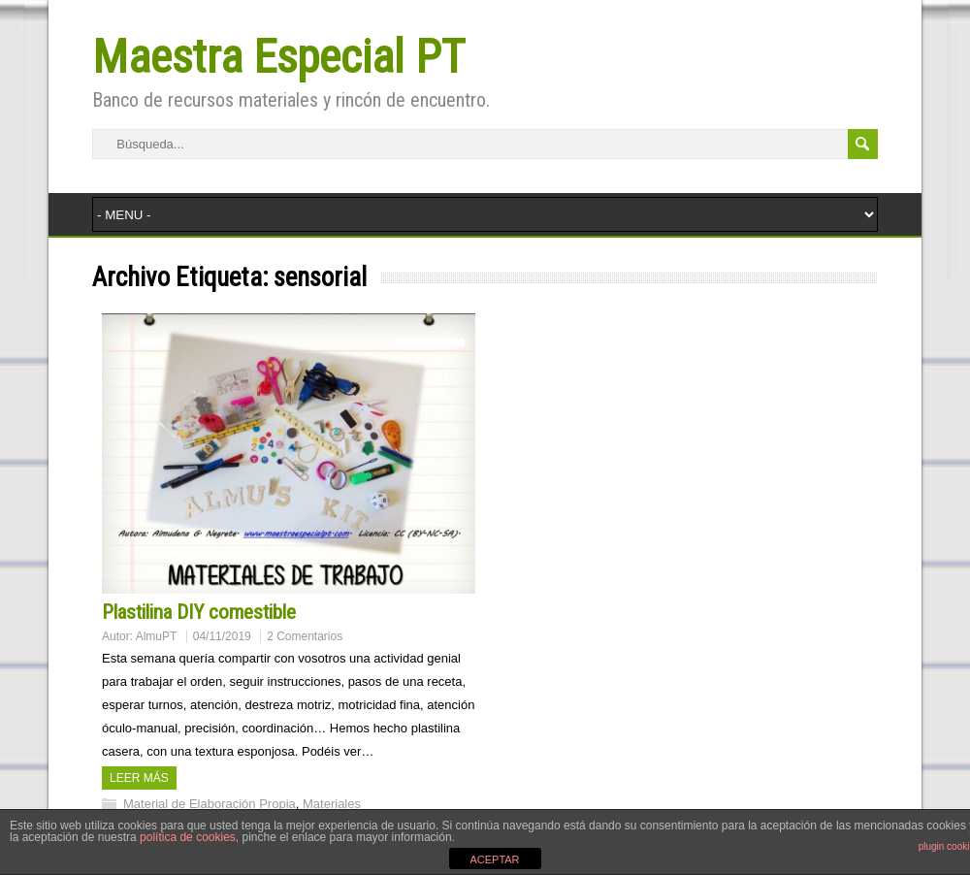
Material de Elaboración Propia (209, 803)
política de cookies (188, 837)
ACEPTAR (494, 859)
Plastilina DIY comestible (199, 612)
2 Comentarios (304, 636)
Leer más (139, 778)
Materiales (332, 803)
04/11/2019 (222, 636)
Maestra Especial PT (278, 56)
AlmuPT (157, 636)
